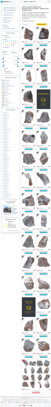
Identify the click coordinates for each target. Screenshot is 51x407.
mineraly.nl (40, 401)
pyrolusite (25, 41)
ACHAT (5, 112)
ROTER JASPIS (6, 180)
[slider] (3, 58)
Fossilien (6, 19)
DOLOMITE (6, 135)
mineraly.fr (4, 401)
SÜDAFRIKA (6, 104)
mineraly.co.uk (11, 401)
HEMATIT (6, 148)
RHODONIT (6, 176)
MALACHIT (6, 162)
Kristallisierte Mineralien (9, 10)
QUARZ (6, 173)
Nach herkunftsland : (14, 52)
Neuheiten (5, 25)
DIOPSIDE (6, 133)
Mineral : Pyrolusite (42, 24)
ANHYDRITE (6, 118)
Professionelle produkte (9, 28)
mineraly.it (27, 401)
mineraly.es (34, 401)
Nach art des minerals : (5, 52)
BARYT (5, 124)
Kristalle (29, 4)
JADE (5, 151)
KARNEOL (6, 154)
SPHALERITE (6, 186)
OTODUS (6, 168)
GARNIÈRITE (6, 142)
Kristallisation (35, 4)
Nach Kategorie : (5, 35)
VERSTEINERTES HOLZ (8, 194)
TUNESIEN (6, 101)
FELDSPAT (6, 139)
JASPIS (5, 153)
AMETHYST (6, 115)
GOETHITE (6, 145)
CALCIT (5, 127)
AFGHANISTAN (7, 80)
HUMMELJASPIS (7, 150)
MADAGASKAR (7, 93)
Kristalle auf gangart (9, 12)
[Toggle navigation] (49, 1)
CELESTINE (6, 130)
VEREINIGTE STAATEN (8, 102)
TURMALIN (6, 191)
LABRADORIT (6, 157)
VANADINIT (6, 192)
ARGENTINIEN (7, 81)
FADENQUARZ (6, 138)
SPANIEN (6, 87)
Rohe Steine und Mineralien (9, 7)
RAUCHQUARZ (7, 174)
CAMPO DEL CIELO (7, 129)
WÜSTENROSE (7, 195)
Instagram (18, 399)
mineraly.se (26, 403)
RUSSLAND (6, 99)
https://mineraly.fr (44, 399)
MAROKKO (6, 92)
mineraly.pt (47, 401)
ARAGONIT (6, 121)
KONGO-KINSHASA (7, 84)
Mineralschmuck (7, 20)
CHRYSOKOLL (6, 132)
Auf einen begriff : (6, 47)
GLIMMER (6, 144)
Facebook (12, 399)
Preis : (4, 57)
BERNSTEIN (6, 126)
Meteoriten (6, 22)
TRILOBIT (6, 189)
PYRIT (5, 170)
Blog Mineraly (6, 399)
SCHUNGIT (6, 182)
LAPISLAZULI (6, 159)
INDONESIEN (6, 89)
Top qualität (6, 26)
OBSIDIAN (6, 165)
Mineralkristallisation (9, 15)
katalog (24, 4)
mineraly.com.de (19, 401)
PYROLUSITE (6, 171)
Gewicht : (4, 60)
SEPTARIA (6, 183)
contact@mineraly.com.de (34, 399)
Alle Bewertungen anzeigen (13, 230)
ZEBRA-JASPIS (7, 197)
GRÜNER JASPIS (7, 147)
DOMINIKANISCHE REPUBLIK (9, 86)
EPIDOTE (6, 136)
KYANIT (5, 156)
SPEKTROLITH (6, 185)
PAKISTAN (6, 98)
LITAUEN (6, 90)
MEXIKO (6, 95)
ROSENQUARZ (6, 179)
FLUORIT (6, 141)
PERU (5, 96)
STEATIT (6, 188)
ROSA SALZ (6, 177)
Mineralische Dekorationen (10, 8)
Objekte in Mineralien (8, 17)
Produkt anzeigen (28, 45)
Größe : (4, 64)
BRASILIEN (6, 83)
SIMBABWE (6, 105)
